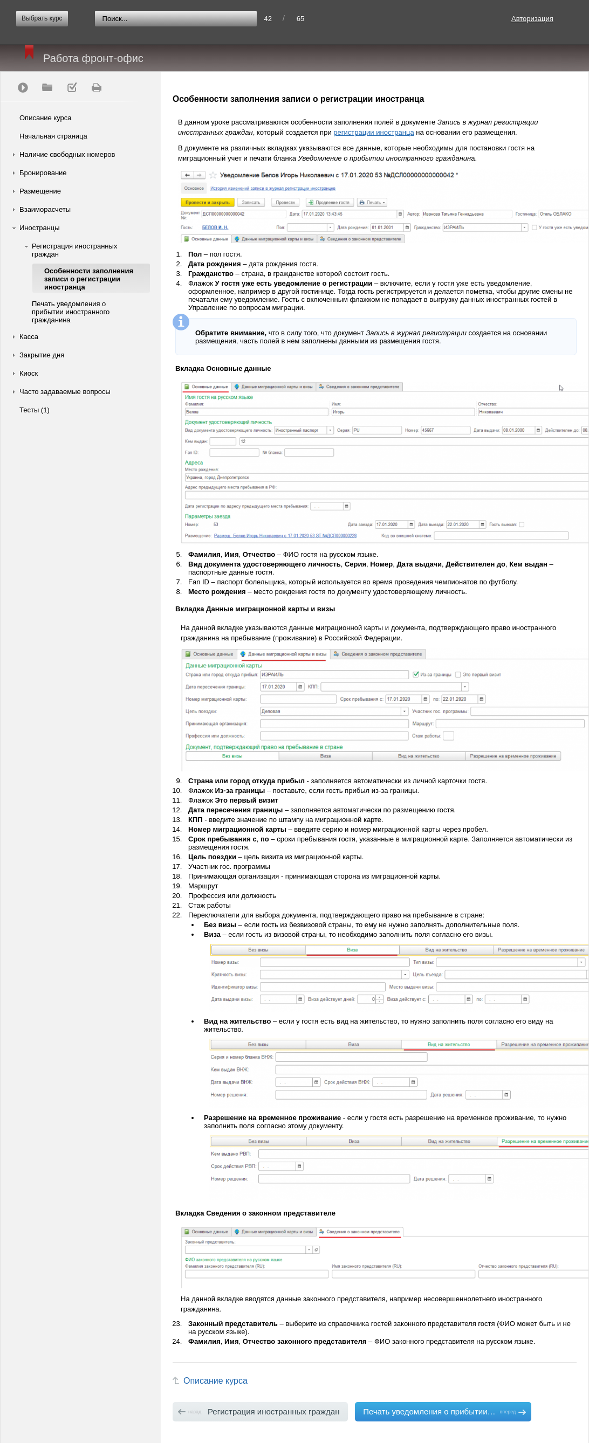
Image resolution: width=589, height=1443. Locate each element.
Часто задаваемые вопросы (65, 392)
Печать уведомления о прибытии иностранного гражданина (70, 312)
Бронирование (43, 173)
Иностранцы (39, 228)
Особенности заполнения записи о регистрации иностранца (88, 279)
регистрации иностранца (373, 132)
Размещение (40, 191)
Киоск (28, 373)
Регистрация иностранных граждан (74, 250)
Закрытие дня (41, 355)
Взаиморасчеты (45, 209)
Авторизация (532, 19)
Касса (28, 337)
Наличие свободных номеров (67, 154)
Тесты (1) (34, 410)
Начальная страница (53, 136)
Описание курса (45, 118)
